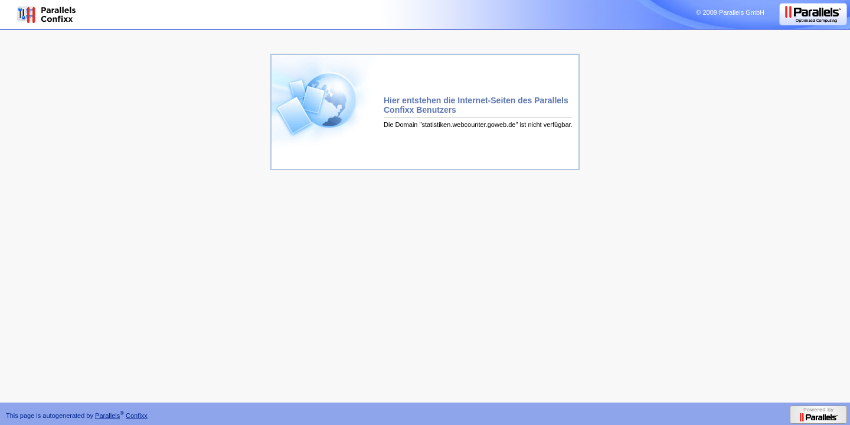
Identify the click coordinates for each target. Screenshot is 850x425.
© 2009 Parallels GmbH (730, 12)
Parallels (107, 415)
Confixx (137, 415)
